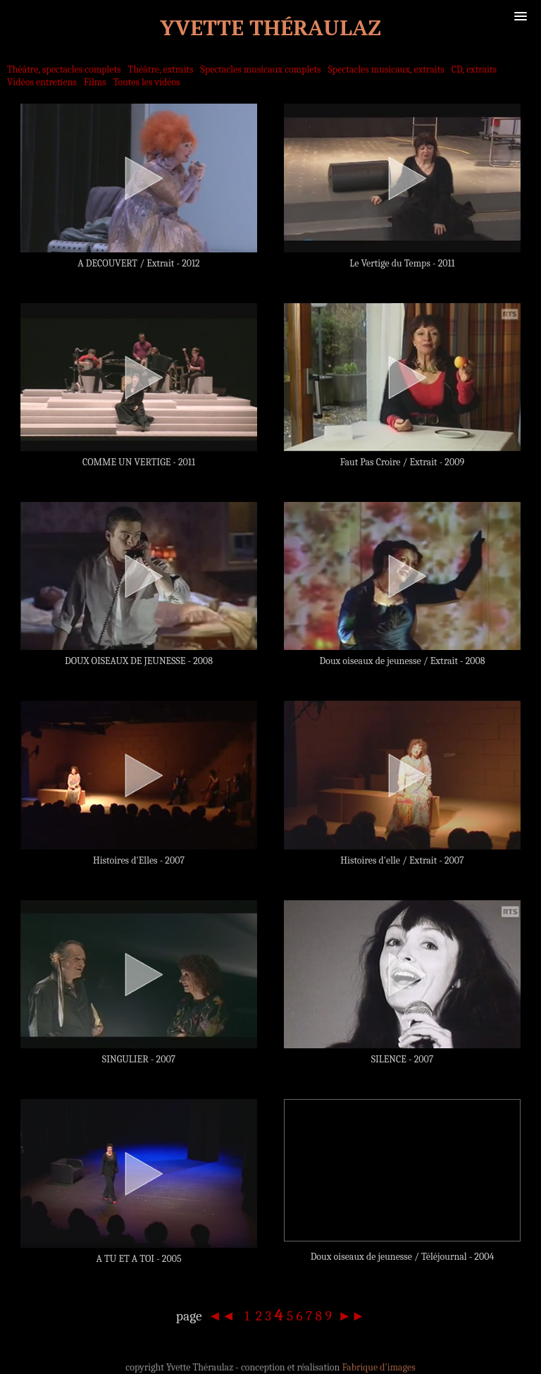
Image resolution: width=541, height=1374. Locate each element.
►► (350, 1316)
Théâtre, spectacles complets (64, 69)
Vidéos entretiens (42, 82)
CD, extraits (474, 69)
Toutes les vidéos (146, 82)
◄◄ (223, 1316)
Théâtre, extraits (161, 69)
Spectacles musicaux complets (261, 69)
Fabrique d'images (378, 1367)
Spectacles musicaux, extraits (386, 69)
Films (95, 82)
